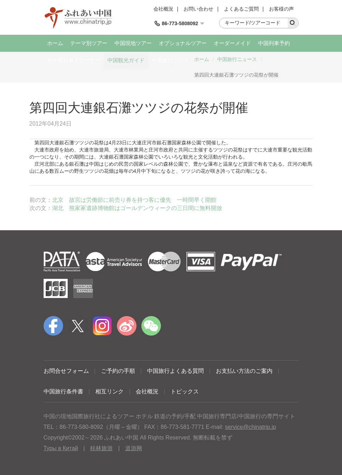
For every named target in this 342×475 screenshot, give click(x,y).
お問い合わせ (198, 9)
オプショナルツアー (183, 43)
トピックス (184, 391)
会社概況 (163, 9)
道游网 (133, 448)
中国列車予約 (274, 43)
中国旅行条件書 (63, 391)
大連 (54, 142)
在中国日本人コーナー (73, 60)
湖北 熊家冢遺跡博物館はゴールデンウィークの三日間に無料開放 (137, 208)
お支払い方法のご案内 (244, 371)
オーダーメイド (232, 43)
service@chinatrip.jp (250, 427)
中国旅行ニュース (237, 59)
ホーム (55, 43)
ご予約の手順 (118, 371)
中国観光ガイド (126, 60)
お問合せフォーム (66, 371)
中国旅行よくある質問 (175, 371)
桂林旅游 (101, 448)
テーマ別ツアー (88, 43)
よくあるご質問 (241, 9)
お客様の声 (281, 9)
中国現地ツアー (133, 43)
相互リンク (109, 391)
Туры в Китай (61, 448)
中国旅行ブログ (170, 60)
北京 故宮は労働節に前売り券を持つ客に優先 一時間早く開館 (134, 200)
